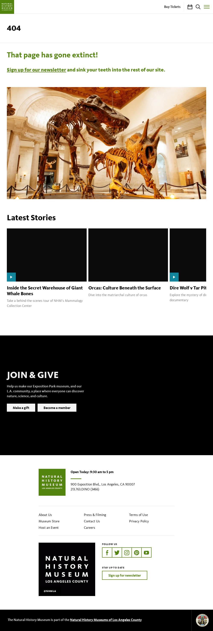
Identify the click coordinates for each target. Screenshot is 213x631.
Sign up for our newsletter (36, 70)
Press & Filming (95, 515)
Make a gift (21, 414)
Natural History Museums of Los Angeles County (106, 620)
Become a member (57, 414)
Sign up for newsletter (124, 575)
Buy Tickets (172, 6)
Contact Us (92, 521)
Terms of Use (138, 515)
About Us (45, 515)
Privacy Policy (139, 521)
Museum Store (49, 521)
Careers (89, 528)
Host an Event (49, 528)
